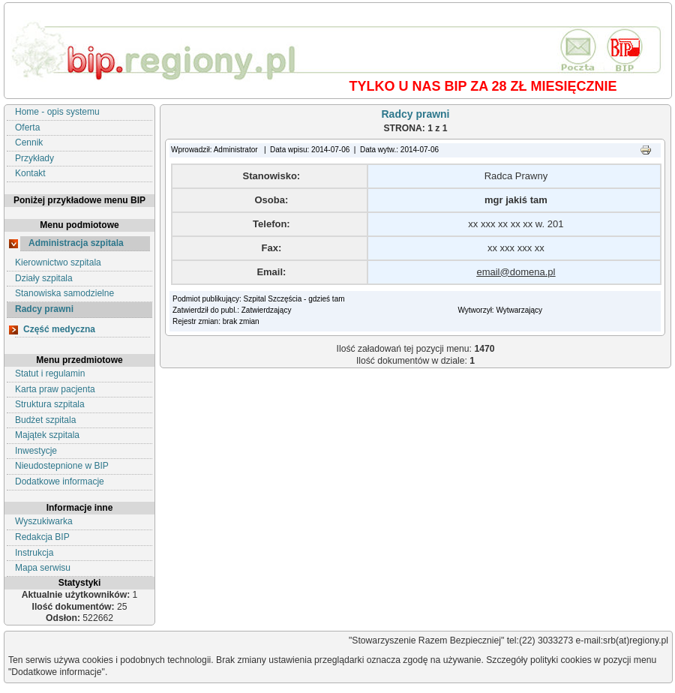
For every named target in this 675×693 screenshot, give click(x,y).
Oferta (27, 127)
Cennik (29, 142)
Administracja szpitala (76, 243)
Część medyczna (59, 329)
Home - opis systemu (57, 111)
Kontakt (30, 173)
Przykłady (34, 158)
